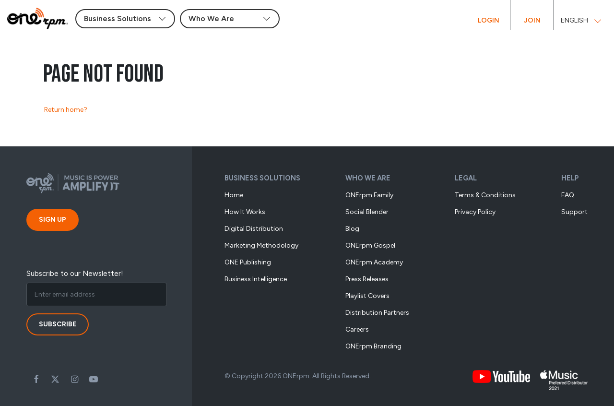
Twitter (55, 379)
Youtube (93, 379)
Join (532, 20)
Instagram (74, 379)
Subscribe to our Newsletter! (74, 273)
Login (488, 20)
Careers (357, 329)
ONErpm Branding (373, 346)
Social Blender (367, 212)
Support (574, 212)
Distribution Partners (377, 313)
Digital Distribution (253, 229)
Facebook (36, 379)
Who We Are (367, 178)
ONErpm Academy (374, 262)
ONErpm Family (369, 195)
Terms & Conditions (485, 195)
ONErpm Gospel (370, 245)
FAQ (567, 195)
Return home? (65, 110)
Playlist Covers (367, 296)
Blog (352, 229)
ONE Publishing (247, 262)
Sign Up (52, 219)
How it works (244, 212)
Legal (466, 178)
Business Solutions (262, 178)
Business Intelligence (255, 279)
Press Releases (367, 279)
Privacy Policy (475, 212)
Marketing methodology (261, 245)
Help (570, 178)
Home (233, 195)
